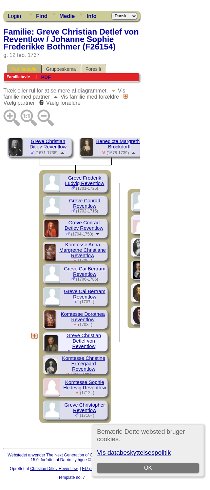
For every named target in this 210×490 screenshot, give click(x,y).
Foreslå (93, 69)
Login (14, 16)
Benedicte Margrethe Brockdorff (119, 144)
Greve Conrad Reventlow (84, 203)
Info (91, 16)
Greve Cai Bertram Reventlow (84, 271)
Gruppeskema (61, 69)
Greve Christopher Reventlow (84, 407)
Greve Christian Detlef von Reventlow (83, 341)
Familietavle (24, 69)
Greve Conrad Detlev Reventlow (83, 225)
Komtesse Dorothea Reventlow (83, 316)
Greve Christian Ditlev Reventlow (48, 144)
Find (41, 16)
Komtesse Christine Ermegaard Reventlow (83, 363)
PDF (46, 77)
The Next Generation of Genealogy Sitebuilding (89, 455)
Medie (67, 16)
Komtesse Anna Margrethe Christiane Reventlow (82, 250)
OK (148, 468)
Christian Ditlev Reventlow (54, 468)
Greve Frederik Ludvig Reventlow (84, 180)
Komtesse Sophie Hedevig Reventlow (84, 385)
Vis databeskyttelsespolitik (134, 452)
